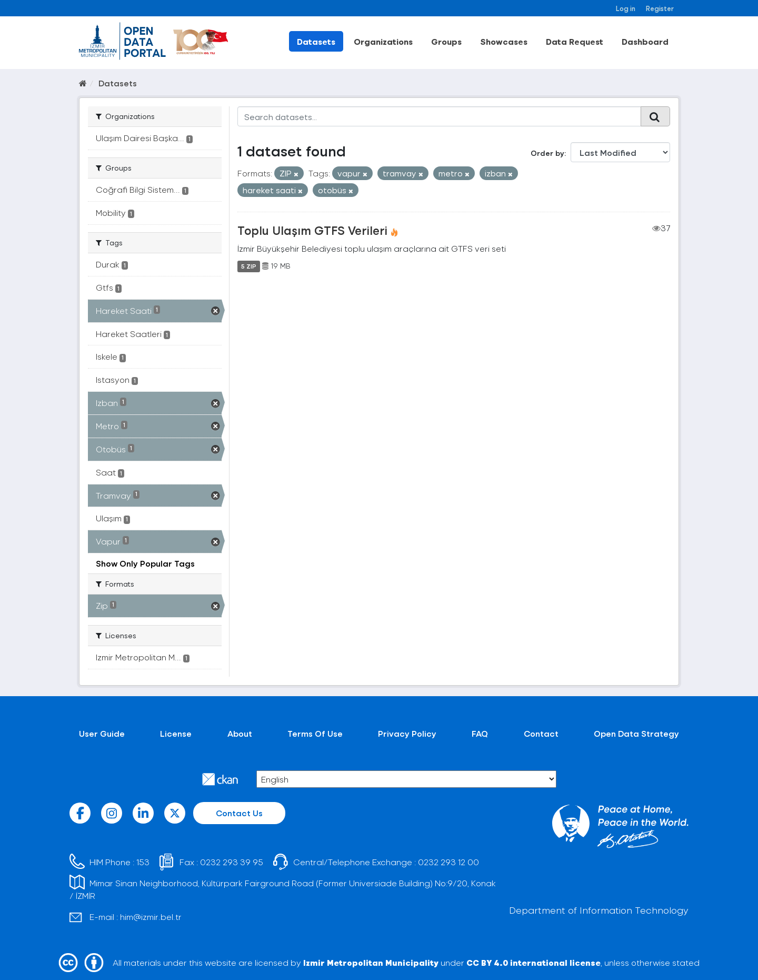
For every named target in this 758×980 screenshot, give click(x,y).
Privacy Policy (407, 733)
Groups (446, 41)
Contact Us (239, 812)
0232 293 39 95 (231, 861)
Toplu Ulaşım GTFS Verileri (312, 230)
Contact (541, 733)
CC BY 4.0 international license (533, 962)
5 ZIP (248, 266)
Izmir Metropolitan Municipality (370, 962)
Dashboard (645, 41)
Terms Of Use (315, 733)
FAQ (480, 733)
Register (660, 8)
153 (142, 861)
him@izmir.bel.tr (151, 916)
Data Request (574, 41)
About (239, 733)
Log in (625, 8)
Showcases (503, 41)
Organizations (383, 41)
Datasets (316, 41)
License (176, 733)
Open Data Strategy (636, 733)
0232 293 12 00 (448, 861)
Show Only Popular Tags (145, 563)
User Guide (102, 733)
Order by (547, 153)
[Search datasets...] (439, 116)
